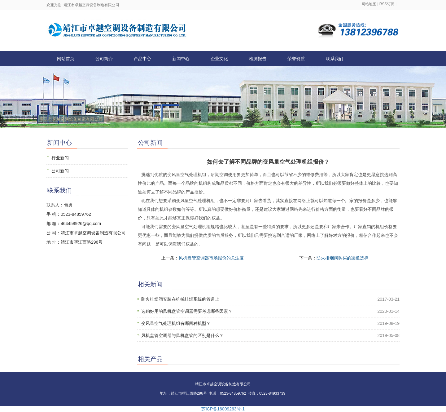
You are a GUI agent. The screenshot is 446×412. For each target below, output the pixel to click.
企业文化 (219, 58)
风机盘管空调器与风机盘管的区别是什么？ (182, 335)
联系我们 (334, 58)
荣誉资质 (296, 58)
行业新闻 (60, 157)
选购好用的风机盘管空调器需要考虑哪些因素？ (186, 311)
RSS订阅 (387, 4)
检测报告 (257, 58)
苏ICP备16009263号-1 (223, 408)
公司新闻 (60, 170)
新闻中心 (181, 58)
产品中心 (142, 58)
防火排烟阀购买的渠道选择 (343, 257)
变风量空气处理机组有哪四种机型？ (176, 323)
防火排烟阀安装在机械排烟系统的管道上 (180, 299)
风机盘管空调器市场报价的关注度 (211, 257)
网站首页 (65, 58)
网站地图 (368, 4)
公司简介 (104, 58)
